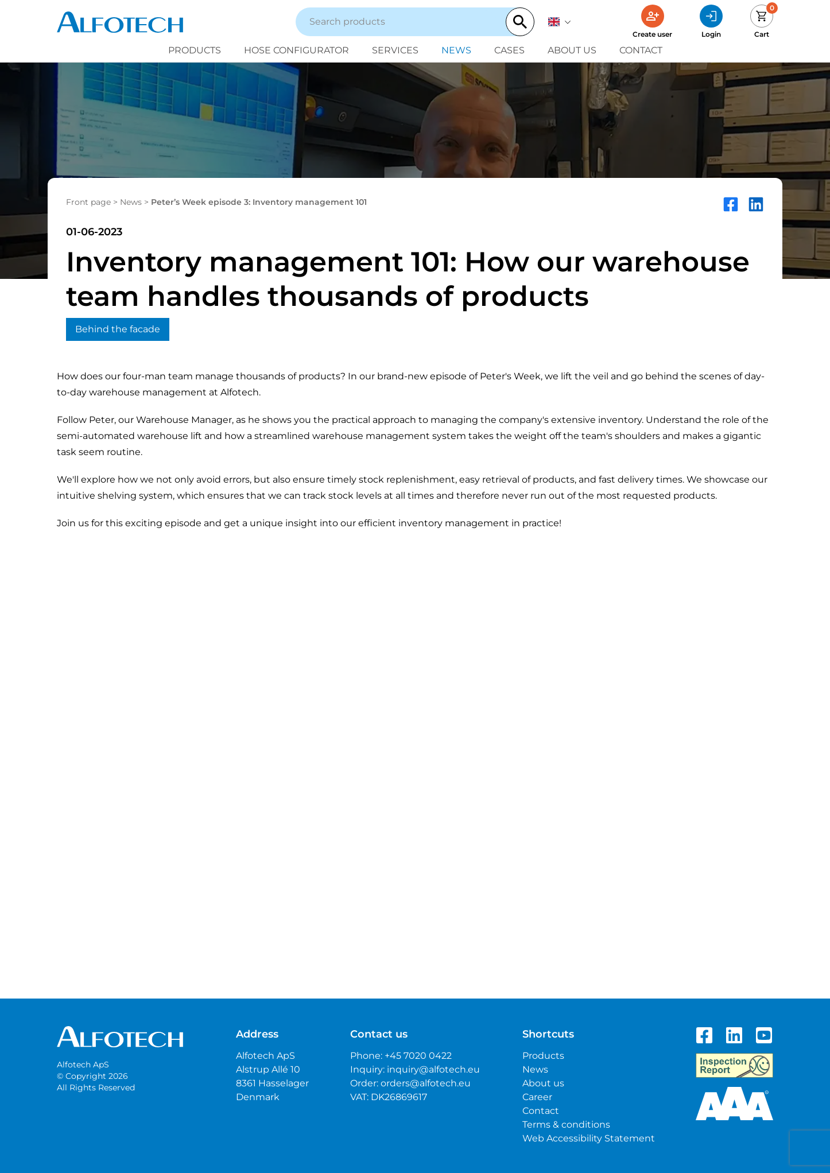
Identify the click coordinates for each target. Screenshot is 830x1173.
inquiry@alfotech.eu (433, 1069)
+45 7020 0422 (418, 1055)
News (456, 50)
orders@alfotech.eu (426, 1083)
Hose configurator (296, 50)
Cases (509, 50)
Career (537, 1097)
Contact (640, 50)
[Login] (711, 22)
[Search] (520, 21)
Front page (88, 202)
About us (572, 50)
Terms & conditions (566, 1124)
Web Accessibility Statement (588, 1138)
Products (194, 50)
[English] (559, 22)
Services (395, 50)
